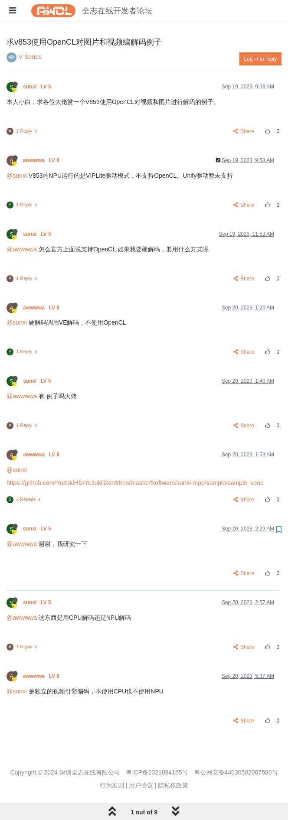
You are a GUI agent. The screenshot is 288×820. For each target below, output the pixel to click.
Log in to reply (260, 59)
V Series (30, 56)
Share (243, 131)
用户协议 (141, 785)
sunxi (37, 87)
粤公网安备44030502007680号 (236, 772)
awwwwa (42, 160)
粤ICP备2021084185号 (157, 772)
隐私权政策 (173, 785)
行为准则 (112, 785)
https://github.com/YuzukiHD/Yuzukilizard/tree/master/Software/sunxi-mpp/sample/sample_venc (135, 482)
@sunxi (17, 175)
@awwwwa (22, 249)
